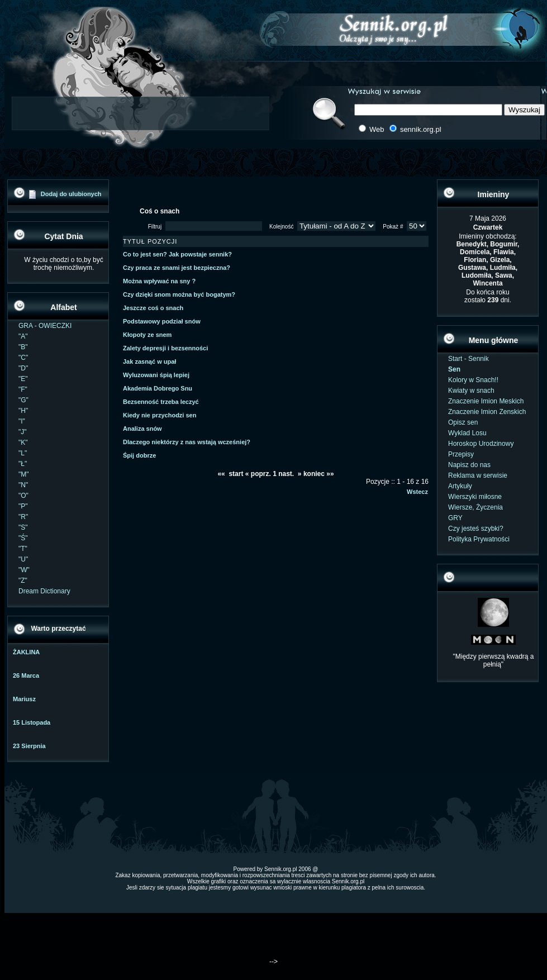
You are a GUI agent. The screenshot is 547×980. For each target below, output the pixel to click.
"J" (22, 432)
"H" (23, 411)
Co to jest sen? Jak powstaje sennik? (177, 254)
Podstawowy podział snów (162, 321)
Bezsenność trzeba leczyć (161, 401)
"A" (23, 336)
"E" (23, 379)
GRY (455, 518)
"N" (23, 485)
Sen (454, 369)
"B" (23, 347)
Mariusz (24, 699)
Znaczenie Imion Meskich (486, 401)
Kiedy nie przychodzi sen (159, 415)
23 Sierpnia (29, 746)
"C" (23, 357)
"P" (23, 506)
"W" (24, 570)
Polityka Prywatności (479, 539)
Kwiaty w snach (471, 390)
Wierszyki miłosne (475, 497)
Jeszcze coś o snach (153, 308)
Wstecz (417, 491)
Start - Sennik (468, 359)
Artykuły (460, 486)
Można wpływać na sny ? (159, 281)
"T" (22, 549)
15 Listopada (31, 722)
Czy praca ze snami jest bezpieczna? (176, 267)
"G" (23, 400)
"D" (23, 368)
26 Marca (26, 675)
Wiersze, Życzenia (475, 507)
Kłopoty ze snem (147, 334)
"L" (22, 453)
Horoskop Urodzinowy (480, 444)
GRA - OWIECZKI (45, 326)
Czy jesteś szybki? (475, 528)
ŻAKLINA (26, 652)
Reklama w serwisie (477, 475)
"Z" (22, 580)
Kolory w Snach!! (473, 380)
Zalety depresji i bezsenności (165, 348)
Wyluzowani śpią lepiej (156, 375)
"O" (23, 495)
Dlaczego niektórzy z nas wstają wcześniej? (186, 442)
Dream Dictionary (44, 591)
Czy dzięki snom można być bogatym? (179, 294)
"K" (23, 442)
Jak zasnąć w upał (149, 361)
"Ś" (23, 538)
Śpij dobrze (139, 455)
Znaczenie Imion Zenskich (487, 412)
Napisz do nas (469, 465)
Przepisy (461, 454)
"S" (23, 527)
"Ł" (22, 464)
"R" (23, 517)
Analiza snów (142, 428)
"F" (22, 389)
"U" (23, 559)
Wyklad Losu (467, 433)
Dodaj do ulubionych (71, 194)
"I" (21, 421)
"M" (23, 474)
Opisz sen (463, 422)
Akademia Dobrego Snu (157, 388)
